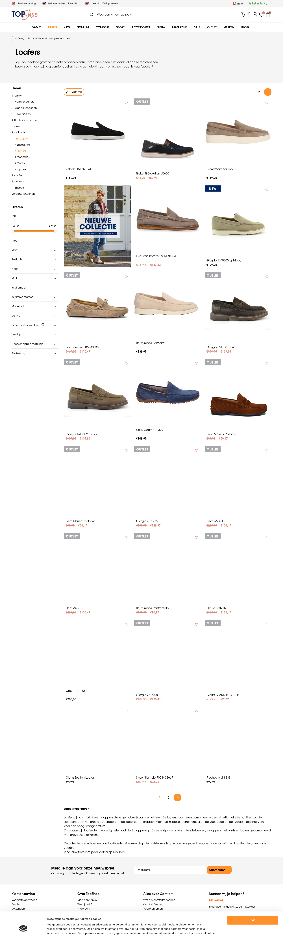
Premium (83, 27)
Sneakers (17, 95)
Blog (245, 27)
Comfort (102, 27)
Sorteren (76, 92)
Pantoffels (17, 175)
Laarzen (16, 126)
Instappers (21, 138)
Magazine (179, 27)
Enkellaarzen (22, 114)
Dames (36, 27)
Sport (120, 27)
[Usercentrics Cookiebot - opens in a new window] (23, 928)
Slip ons (21, 169)
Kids (67, 27)
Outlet (212, 27)
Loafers (21, 150)
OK (253, 899)
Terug (21, 38)
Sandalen (18, 181)
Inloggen (255, 14)
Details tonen (198, 927)
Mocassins (23, 157)
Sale (197, 27)
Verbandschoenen (23, 193)
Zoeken (91, 14)
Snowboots (18, 132)
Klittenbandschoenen (25, 120)
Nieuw (161, 27)
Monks (20, 163)
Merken (228, 27)
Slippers (19, 187)
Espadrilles (23, 144)
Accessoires (140, 27)
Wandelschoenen (25, 108)
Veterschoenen (24, 101)
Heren (52, 27)
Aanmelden (217, 870)
